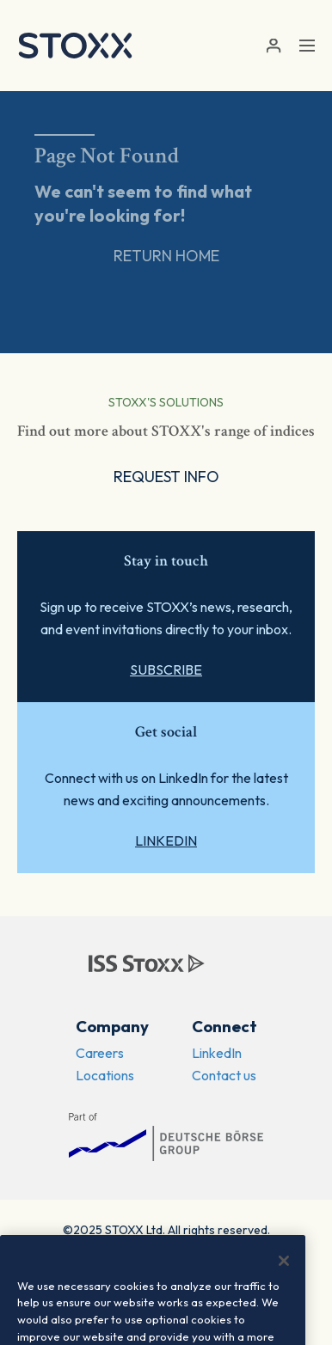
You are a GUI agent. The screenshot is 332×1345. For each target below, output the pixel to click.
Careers (100, 1052)
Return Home (166, 256)
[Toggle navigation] (307, 46)
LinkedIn (166, 840)
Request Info (166, 476)
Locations (105, 1075)
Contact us (224, 1075)
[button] (273, 46)
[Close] (284, 1261)
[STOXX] (75, 45)
